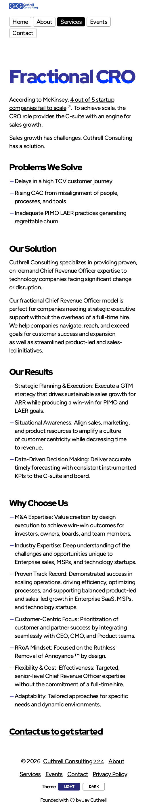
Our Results (31, 371)
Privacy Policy (110, 774)
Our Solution (32, 248)
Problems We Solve (45, 167)
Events (98, 21)
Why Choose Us (38, 502)
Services (71, 21)
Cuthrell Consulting (73, 761)
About (44, 21)
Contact (22, 32)
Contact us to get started (56, 731)
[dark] (94, 787)
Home (20, 21)
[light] (69, 787)
